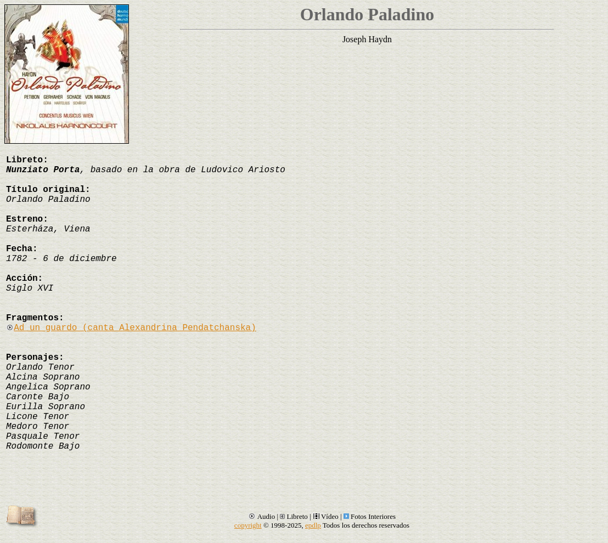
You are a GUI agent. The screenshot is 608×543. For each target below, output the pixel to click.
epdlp (313, 525)
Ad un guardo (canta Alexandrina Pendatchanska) (131, 328)
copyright (248, 525)
